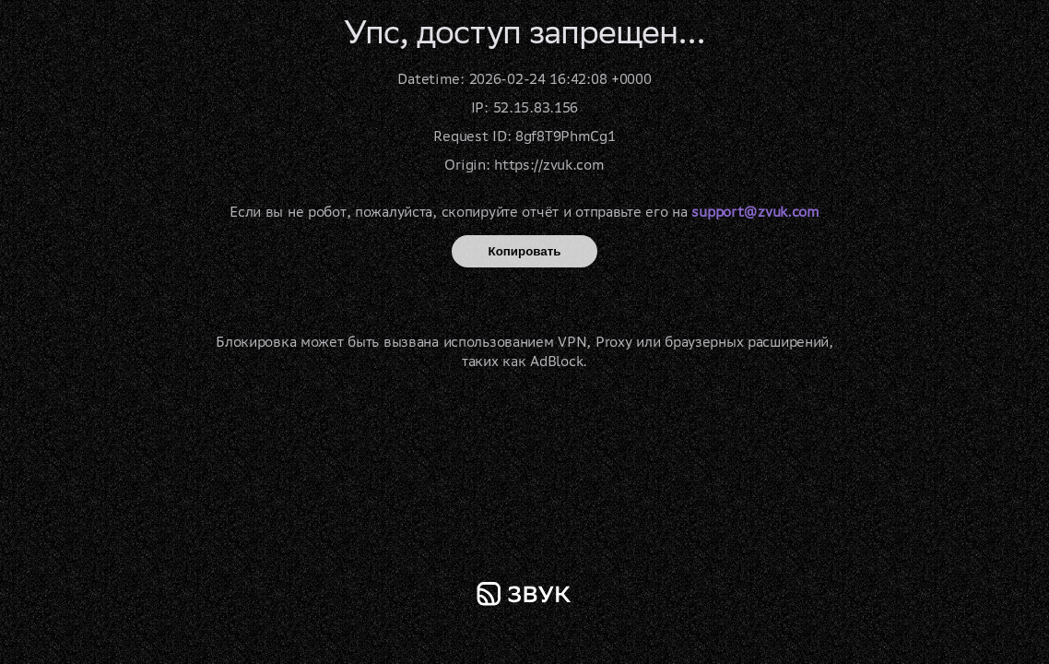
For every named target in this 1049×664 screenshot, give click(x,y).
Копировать (525, 251)
